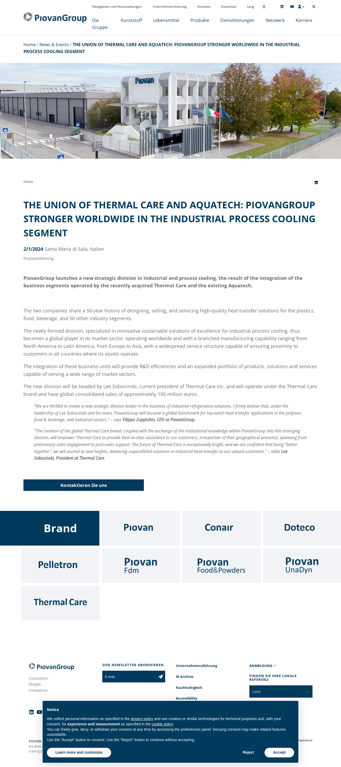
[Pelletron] (60, 565)
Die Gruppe (100, 23)
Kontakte (203, 6)
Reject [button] (248, 752)
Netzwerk (275, 20)
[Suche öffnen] (314, 6)
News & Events (54, 44)
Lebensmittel (166, 20)
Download (228, 6)
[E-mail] (129, 676)
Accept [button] (279, 752)
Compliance (303, 740)
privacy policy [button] (142, 719)
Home (29, 44)
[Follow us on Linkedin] (282, 6)
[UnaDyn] (302, 565)
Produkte (199, 20)
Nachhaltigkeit (189, 687)
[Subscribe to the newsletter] (160, 676)
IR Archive (184, 676)
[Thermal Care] (60, 603)
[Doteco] (302, 528)
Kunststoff (131, 20)
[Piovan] (141, 528)
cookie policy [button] (162, 724)
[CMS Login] (301, 6)
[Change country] (264, 6)
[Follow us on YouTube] (292, 6)
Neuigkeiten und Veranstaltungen (117, 6)
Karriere (304, 20)
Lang (250, 6)
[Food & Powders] (221, 565)
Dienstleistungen (237, 20)
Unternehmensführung (170, 6)
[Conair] (221, 528)
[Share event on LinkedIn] (316, 182)
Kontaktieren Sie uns (83, 485)
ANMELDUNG (260, 665)
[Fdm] (141, 565)
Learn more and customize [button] (79, 752)
